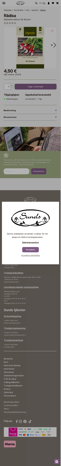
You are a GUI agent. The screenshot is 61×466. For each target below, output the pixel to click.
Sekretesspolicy (30, 242)
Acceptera (30, 250)
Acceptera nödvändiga (30, 255)
